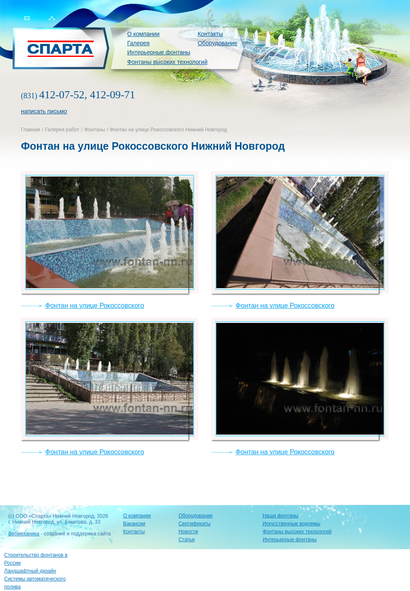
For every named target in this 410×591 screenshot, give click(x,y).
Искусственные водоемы (291, 524)
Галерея (138, 43)
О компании (143, 34)
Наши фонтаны (280, 516)
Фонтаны (95, 130)
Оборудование (217, 43)
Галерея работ (62, 130)
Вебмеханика (23, 534)
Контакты (210, 34)
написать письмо (44, 111)
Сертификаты (195, 524)
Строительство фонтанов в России (35, 559)
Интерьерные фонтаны (158, 52)
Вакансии (134, 524)
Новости (188, 532)
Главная (30, 130)
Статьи (187, 539)
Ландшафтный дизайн (30, 571)
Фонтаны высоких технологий (167, 62)
